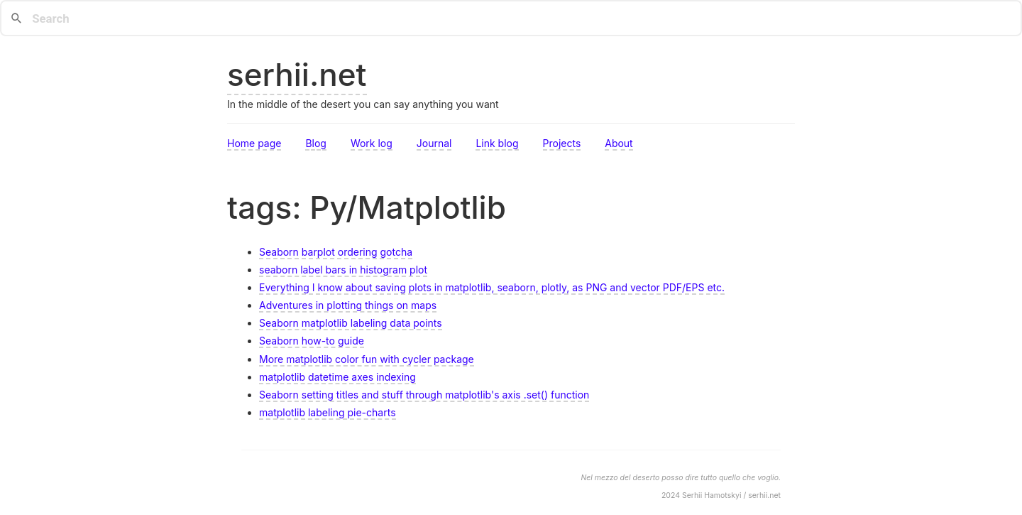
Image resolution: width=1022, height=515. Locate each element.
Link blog (497, 143)
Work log (371, 143)
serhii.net (297, 74)
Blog (315, 143)
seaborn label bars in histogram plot (343, 270)
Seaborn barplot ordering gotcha (335, 252)
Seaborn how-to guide (311, 341)
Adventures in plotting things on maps (347, 305)
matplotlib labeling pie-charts (327, 412)
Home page (254, 143)
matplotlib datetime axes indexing (337, 377)
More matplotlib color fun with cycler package (366, 359)
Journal (434, 143)
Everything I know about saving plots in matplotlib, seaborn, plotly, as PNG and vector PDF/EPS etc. (492, 287)
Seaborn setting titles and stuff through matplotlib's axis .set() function (424, 395)
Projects (562, 143)
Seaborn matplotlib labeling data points (350, 323)
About (618, 143)
